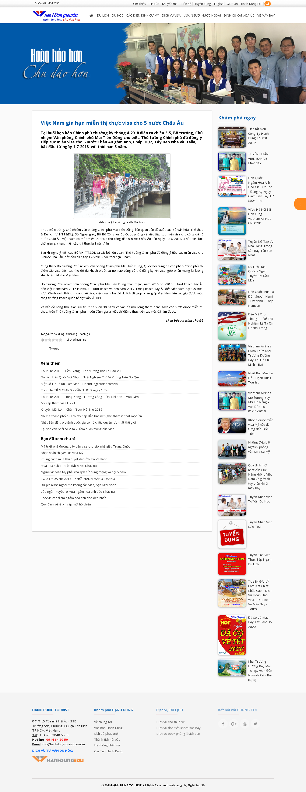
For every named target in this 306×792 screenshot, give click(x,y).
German (232, 4)
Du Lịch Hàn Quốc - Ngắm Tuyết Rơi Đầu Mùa (258, 273)
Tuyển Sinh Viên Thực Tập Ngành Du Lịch (260, 559)
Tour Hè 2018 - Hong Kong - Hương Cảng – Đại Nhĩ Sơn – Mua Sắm (90, 397)
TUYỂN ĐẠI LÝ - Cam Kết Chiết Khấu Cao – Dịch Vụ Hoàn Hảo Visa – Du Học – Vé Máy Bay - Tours (259, 595)
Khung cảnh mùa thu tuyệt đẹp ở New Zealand (74, 459)
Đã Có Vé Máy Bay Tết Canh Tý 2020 (260, 622)
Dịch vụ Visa (171, 15)
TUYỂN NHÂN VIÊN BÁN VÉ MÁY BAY (258, 158)
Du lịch (103, 15)
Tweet (54, 348)
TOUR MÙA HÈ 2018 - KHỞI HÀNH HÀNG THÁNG (78, 478)
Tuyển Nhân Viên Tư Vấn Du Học (260, 499)
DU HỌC (117, 15)
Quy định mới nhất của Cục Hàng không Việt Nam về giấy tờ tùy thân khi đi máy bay (260, 476)
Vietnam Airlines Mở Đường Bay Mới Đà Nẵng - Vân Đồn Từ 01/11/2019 (259, 402)
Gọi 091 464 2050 (47, 3)
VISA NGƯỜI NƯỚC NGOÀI (202, 15)
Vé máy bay (266, 15)
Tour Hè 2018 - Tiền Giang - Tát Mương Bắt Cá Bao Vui (81, 371)
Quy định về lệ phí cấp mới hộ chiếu (66, 504)
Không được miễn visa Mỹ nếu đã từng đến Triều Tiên (260, 427)
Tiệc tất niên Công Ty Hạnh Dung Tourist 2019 (258, 135)
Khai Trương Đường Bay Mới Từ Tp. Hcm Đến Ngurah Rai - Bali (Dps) (260, 670)
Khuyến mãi (170, 4)
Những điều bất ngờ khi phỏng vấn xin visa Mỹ (259, 446)
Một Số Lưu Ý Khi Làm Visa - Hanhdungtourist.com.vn (79, 384)
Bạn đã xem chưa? (58, 439)
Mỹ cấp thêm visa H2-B (58, 403)
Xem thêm (50, 363)
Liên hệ (186, 4)
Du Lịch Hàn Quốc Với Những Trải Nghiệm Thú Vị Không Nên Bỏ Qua (90, 377)
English (219, 4)
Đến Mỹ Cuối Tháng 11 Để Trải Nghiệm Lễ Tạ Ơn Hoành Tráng (260, 321)
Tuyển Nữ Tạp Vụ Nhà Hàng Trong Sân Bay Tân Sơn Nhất (261, 248)
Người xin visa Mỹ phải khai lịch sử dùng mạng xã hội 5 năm (83, 472)
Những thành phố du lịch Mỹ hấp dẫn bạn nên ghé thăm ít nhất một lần (91, 416)
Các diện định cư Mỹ (142, 15)
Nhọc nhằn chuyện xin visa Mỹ (62, 453)
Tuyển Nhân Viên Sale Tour (260, 524)
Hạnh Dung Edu (251, 4)
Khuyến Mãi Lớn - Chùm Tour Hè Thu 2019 (71, 409)
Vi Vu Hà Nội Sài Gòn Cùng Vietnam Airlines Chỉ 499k (259, 216)
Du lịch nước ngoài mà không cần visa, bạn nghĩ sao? (78, 485)
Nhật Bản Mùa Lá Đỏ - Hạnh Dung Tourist (260, 377)
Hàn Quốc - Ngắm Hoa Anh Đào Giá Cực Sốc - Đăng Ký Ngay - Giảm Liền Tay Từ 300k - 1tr (261, 189)
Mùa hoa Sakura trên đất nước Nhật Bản (69, 465)
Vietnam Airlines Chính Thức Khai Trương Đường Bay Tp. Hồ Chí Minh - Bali (259, 355)
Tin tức (154, 4)
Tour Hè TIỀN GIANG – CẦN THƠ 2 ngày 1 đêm (75, 390)
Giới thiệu (139, 4)
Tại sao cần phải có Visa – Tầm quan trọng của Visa (77, 429)
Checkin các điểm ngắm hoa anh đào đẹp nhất (73, 498)
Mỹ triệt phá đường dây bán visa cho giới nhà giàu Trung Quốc (85, 446)
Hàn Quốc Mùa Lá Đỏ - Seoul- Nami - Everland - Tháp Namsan (261, 298)
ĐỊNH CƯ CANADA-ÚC (239, 15)
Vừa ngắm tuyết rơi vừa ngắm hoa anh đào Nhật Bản (78, 491)
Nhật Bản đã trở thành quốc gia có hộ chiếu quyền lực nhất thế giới (88, 422)
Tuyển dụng (202, 4)
